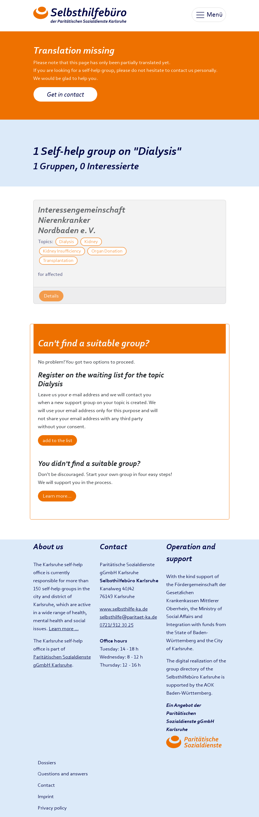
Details (51, 295)
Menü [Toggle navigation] (208, 15)
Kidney (91, 241)
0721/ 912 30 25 (117, 625)
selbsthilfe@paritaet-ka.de (128, 617)
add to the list (57, 440)
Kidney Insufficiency (62, 251)
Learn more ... (64, 628)
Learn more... (57, 496)
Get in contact (65, 94)
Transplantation (58, 260)
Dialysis (66, 241)
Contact (46, 785)
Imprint (46, 796)
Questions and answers (63, 773)
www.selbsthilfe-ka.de (124, 609)
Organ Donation (106, 251)
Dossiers (47, 762)
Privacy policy (52, 808)
